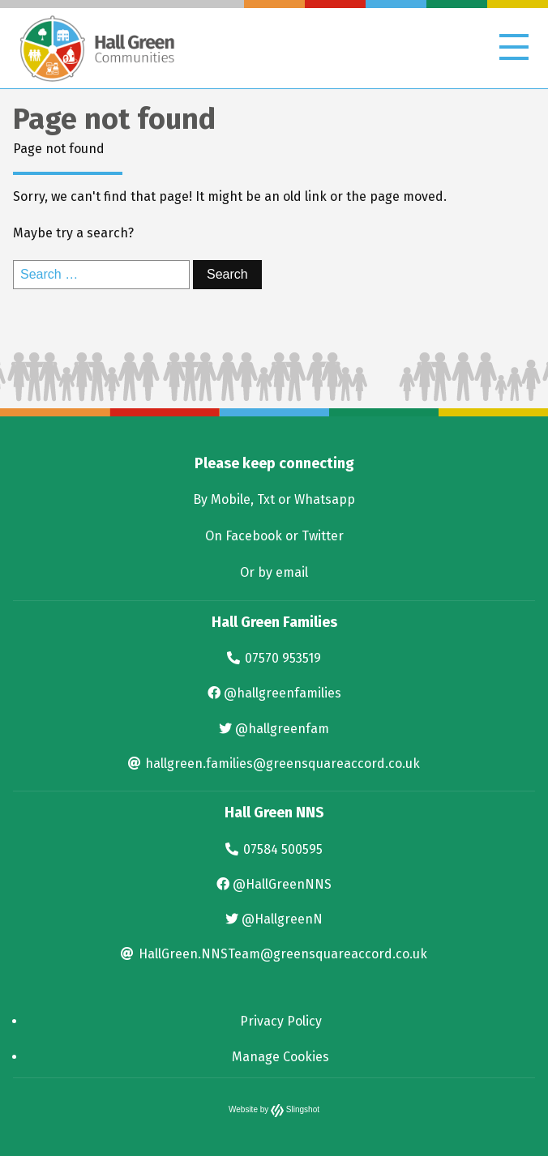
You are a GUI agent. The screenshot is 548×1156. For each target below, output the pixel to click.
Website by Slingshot (274, 1109)
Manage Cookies (280, 1056)
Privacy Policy (281, 1021)
